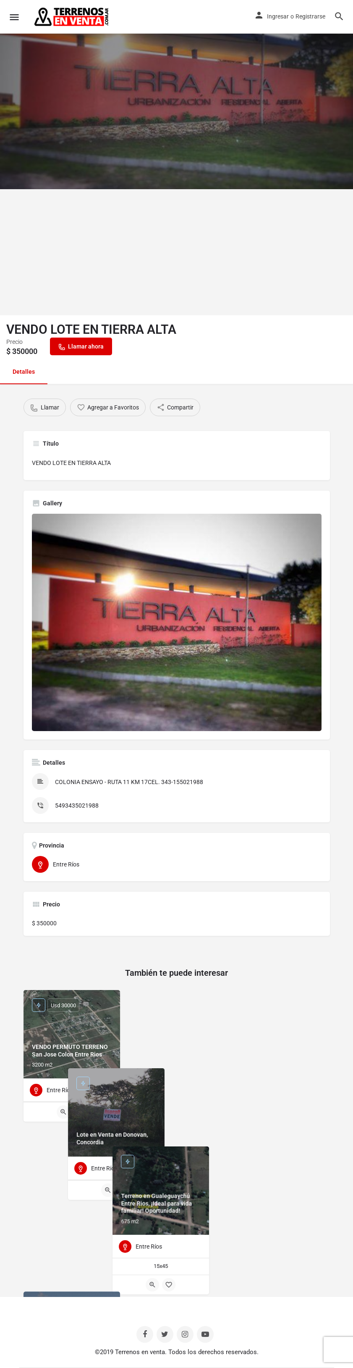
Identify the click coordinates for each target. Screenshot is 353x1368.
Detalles (24, 371)
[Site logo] (72, 16)
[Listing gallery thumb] (177, 622)
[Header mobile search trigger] (339, 16)
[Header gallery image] (176, 94)
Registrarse (310, 16)
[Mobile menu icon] (14, 17)
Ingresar (278, 16)
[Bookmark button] (79, 1112)
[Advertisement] (176, 252)
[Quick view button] (63, 1112)
